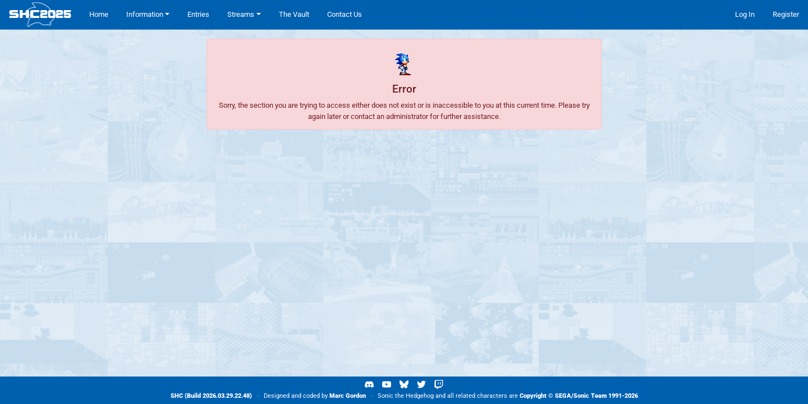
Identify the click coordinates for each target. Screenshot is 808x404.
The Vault (294, 14)
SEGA (563, 396)
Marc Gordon (347, 396)
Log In (745, 14)
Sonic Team (590, 396)
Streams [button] (240, 14)
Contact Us (344, 14)
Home (98, 14)
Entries (198, 14)
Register (786, 14)
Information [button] (144, 14)
